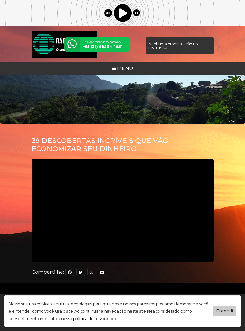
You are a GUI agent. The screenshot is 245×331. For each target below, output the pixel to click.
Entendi (224, 310)
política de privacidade (95, 318)
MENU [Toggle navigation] (122, 68)
